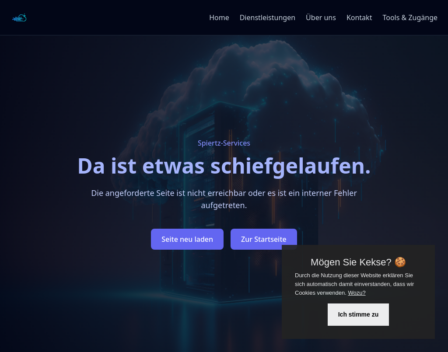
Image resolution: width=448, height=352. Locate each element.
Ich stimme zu (358, 314)
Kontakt (359, 17)
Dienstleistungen (267, 17)
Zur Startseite (264, 239)
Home (219, 17)
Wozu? (356, 292)
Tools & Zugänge (410, 17)
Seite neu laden (187, 239)
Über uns (321, 17)
